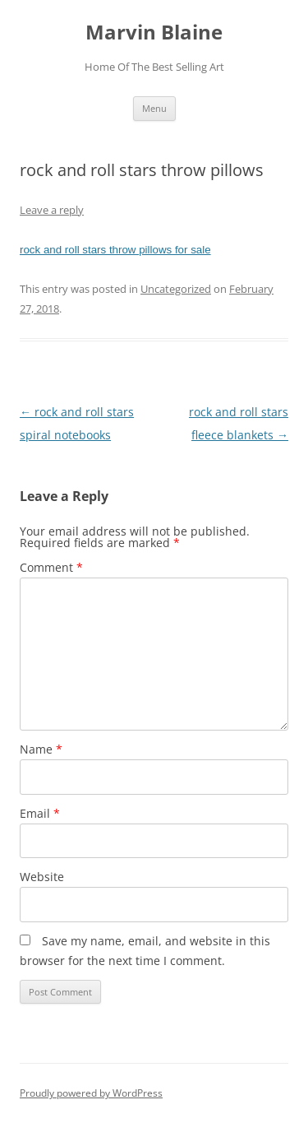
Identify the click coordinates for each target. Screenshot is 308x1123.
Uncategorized (175, 288)
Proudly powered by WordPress (91, 1093)
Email (40, 813)
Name (41, 749)
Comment (51, 567)
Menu (154, 108)
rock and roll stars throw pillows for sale (115, 250)
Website (42, 876)
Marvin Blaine (154, 32)
